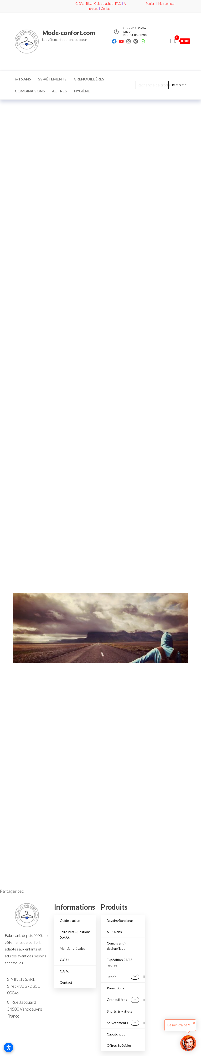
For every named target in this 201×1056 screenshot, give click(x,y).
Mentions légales (72, 948)
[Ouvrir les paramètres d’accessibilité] (8, 1047)
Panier (150, 3)
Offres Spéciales (119, 1045)
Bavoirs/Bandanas (120, 920)
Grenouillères (89, 79)
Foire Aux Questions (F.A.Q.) (75, 934)
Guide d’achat (70, 920)
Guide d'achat (103, 3)
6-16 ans (23, 79)
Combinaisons (30, 91)
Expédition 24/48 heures (119, 962)
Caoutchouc (116, 1034)
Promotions (115, 988)
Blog (89, 3)
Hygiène (82, 91)
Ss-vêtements (52, 79)
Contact (106, 9)
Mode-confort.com (68, 33)
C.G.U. (64, 960)
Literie (123, 977)
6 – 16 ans (114, 932)
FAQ (118, 3)
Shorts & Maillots (119, 1011)
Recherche (179, 84)
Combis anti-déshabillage (116, 945)
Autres (59, 91)
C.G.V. (79, 3)
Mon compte (166, 3)
